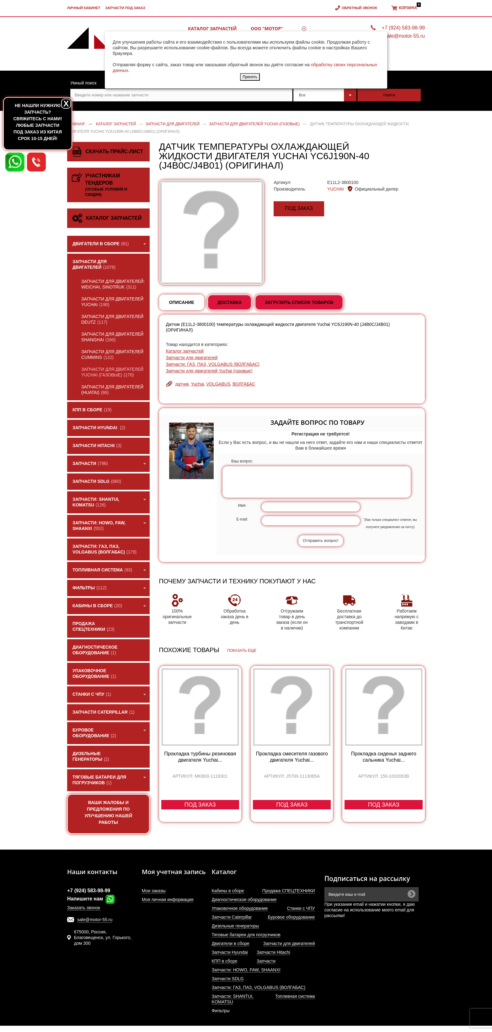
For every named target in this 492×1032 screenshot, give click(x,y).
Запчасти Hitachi (273, 952)
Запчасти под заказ (125, 8)
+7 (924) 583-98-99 (403, 27)
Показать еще (241, 650)
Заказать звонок (83, 907)
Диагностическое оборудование (244, 899)
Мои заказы (154, 890)
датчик (182, 383)
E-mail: (242, 519)
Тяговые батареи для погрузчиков (246, 934)
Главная (75, 124)
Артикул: (282, 182)
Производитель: (290, 189)
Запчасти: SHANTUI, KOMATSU (233, 999)
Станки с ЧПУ (301, 908)
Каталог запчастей (212, 28)
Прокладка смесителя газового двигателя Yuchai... (292, 757)
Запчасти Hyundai (230, 952)
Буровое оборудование (291, 917)
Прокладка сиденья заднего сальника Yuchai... (383, 757)
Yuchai (197, 383)
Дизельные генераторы (235, 925)
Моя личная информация (168, 899)
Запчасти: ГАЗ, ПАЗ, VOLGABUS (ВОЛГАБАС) (213, 364)
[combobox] (325, 95)
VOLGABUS (218, 383)
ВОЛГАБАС (244, 383)
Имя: (242, 505)
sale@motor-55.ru (94, 919)
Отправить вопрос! (321, 540)
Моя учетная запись (174, 871)
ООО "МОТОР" (267, 28)
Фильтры (221, 1010)
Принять (250, 77)
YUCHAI (336, 189)
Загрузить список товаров (299, 302)
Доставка (229, 302)
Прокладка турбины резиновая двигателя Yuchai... (200, 757)
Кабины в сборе (228, 890)
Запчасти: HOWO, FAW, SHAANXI (246, 969)
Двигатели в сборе (230, 943)
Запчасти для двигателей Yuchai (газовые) (209, 370)
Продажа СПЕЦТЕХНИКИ (288, 890)
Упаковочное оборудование (240, 908)
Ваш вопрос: (242, 461)
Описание (181, 302)
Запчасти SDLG (228, 978)
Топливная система (295, 996)
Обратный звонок (359, 8)
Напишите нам (91, 898)
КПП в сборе (225, 961)
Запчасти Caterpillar (232, 917)
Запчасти (266, 961)
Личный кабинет (83, 8)
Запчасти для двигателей (192, 357)
